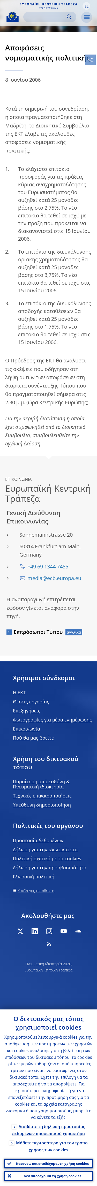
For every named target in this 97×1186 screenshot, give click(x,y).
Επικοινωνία (26, 729)
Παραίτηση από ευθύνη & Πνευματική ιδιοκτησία (41, 784)
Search (69, 16)
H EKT (19, 692)
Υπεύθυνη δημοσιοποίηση (42, 805)
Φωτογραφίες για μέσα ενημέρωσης (52, 720)
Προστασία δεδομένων (38, 840)
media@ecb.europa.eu (54, 578)
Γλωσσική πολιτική (33, 876)
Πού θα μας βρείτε (33, 738)
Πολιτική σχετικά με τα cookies (47, 858)
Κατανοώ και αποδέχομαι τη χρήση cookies (52, 1163)
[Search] (45, 16)
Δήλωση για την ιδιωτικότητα (45, 849)
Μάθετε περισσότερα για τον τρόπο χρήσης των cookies (52, 1146)
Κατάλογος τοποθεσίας (36, 890)
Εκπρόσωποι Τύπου (38, 631)
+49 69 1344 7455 (47, 566)
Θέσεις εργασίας (31, 701)
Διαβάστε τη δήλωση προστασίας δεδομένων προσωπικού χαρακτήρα (48, 1130)
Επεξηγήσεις (26, 711)
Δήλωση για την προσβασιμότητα (49, 867)
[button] (86, 6)
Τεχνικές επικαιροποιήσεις (42, 796)
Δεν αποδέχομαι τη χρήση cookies (52, 1176)
